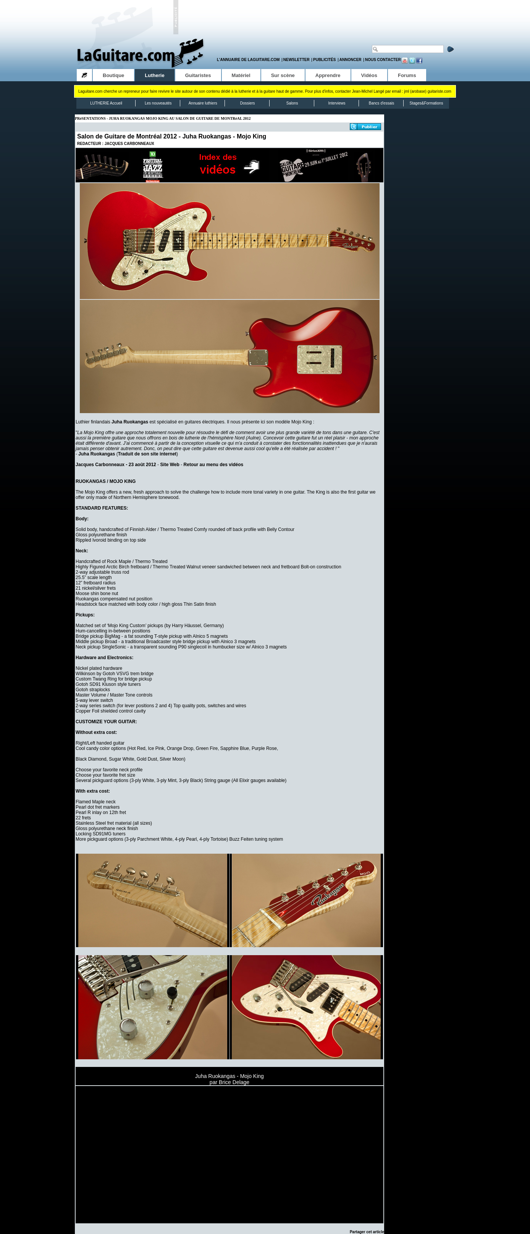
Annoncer (350, 60)
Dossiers (247, 103)
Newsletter (296, 60)
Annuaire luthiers (203, 103)
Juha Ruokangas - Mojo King (225, 136)
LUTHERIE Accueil (106, 103)
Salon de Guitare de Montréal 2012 (127, 136)
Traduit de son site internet (147, 454)
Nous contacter (383, 60)
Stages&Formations (426, 103)
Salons (292, 103)
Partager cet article (367, 1232)
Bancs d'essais (381, 103)
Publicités (324, 60)
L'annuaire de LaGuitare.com (248, 60)
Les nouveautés (158, 103)
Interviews (337, 103)
